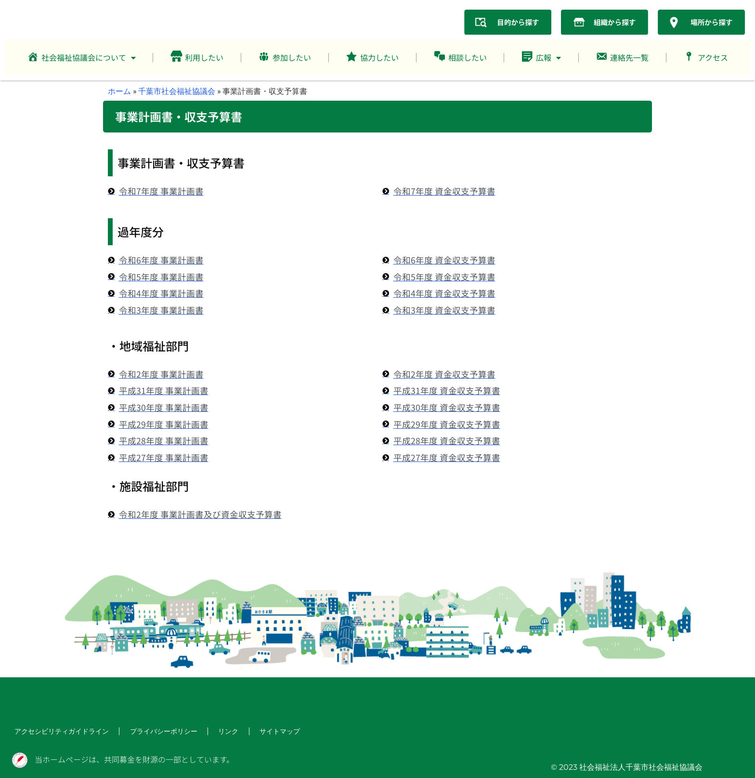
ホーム (119, 91)
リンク (206, 732)
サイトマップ (254, 732)
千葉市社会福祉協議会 (176, 91)
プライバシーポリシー (146, 732)
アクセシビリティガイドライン (54, 732)
